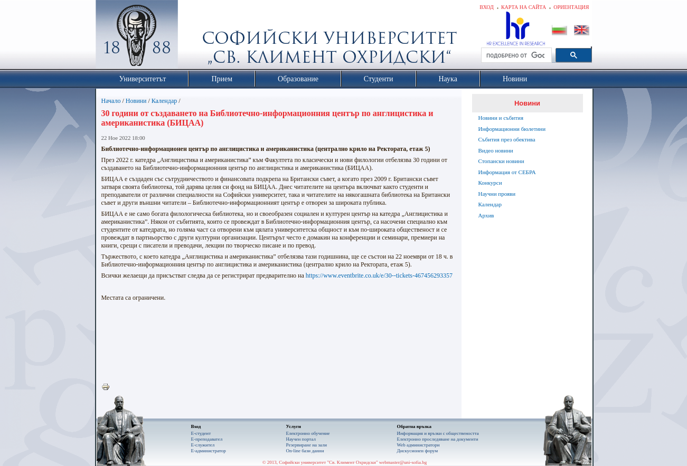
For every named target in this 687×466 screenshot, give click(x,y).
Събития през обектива (506, 139)
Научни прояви (497, 194)
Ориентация (571, 7)
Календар (164, 100)
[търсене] (515, 55)
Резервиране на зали (306, 445)
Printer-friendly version (108, 387)
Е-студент (201, 433)
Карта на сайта (523, 7)
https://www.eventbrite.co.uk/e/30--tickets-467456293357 (379, 275)
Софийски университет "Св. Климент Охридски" (195, 37)
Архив (486, 215)
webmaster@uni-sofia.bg (403, 462)
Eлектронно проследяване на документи (437, 439)
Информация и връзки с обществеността (438, 433)
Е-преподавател (207, 439)
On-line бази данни (305, 450)
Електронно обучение (308, 433)
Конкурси (490, 182)
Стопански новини (501, 161)
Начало (111, 100)
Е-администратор (208, 450)
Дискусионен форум (417, 450)
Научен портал (301, 439)
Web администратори (418, 445)
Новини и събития (501, 118)
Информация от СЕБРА (507, 172)
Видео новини (495, 150)
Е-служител (203, 445)
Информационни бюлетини (512, 129)
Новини (136, 100)
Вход (486, 7)
